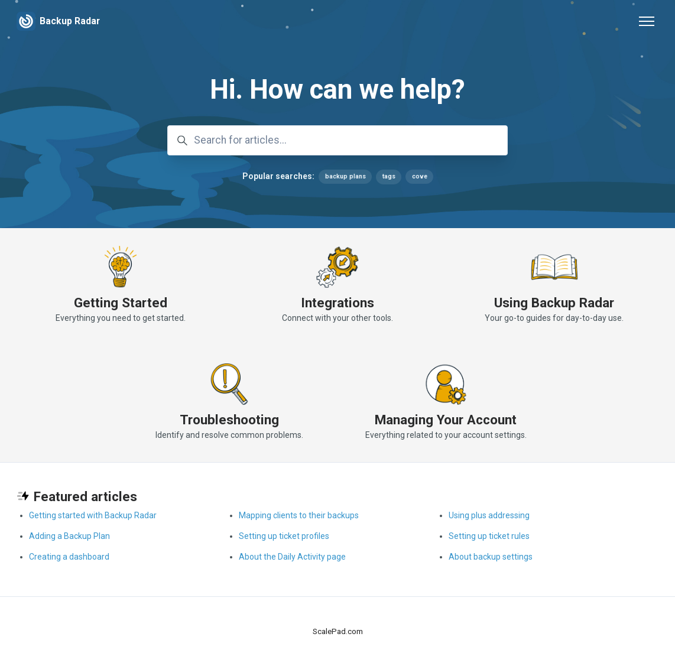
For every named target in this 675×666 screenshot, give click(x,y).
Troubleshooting (229, 419)
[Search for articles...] (337, 140)
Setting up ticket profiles (284, 536)
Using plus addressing (489, 515)
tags (388, 176)
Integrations (337, 302)
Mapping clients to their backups (299, 515)
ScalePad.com (338, 631)
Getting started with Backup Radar (93, 515)
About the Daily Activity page (292, 556)
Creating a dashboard (69, 556)
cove (419, 176)
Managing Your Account (446, 419)
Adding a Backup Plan (69, 536)
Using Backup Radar (554, 302)
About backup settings (491, 556)
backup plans (344, 176)
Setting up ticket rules (489, 536)
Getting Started (120, 302)
